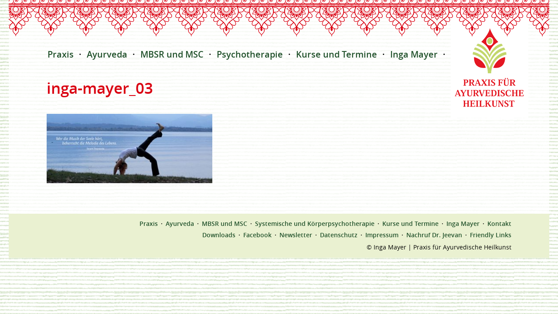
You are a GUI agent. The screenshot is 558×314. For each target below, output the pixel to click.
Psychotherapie (250, 54)
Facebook (257, 235)
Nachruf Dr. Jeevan (434, 235)
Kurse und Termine (336, 54)
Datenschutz (338, 235)
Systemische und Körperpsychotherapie (314, 223)
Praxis (61, 54)
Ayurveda (107, 54)
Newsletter (295, 235)
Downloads (218, 235)
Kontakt (499, 223)
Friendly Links (490, 235)
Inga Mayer (414, 54)
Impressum (381, 235)
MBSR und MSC (172, 54)
